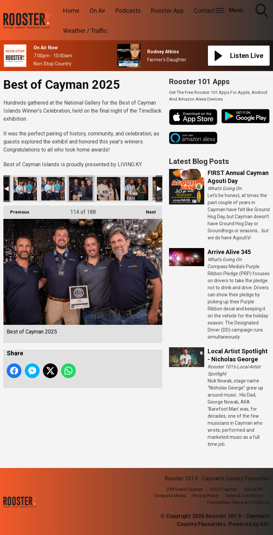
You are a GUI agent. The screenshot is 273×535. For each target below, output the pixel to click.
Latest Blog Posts (199, 161)
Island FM (253, 489)
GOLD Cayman (223, 489)
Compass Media (170, 495)
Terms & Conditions (244, 495)
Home (71, 10)
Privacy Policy (205, 495)
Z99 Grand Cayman (184, 489)
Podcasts (128, 10)
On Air (97, 10)
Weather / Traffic (85, 30)
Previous (16, 210)
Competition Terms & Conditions (238, 502)
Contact (204, 10)
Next (147, 210)
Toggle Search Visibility (262, 11)
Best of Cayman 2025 (25, 188)
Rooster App (167, 10)
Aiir (264, 524)
